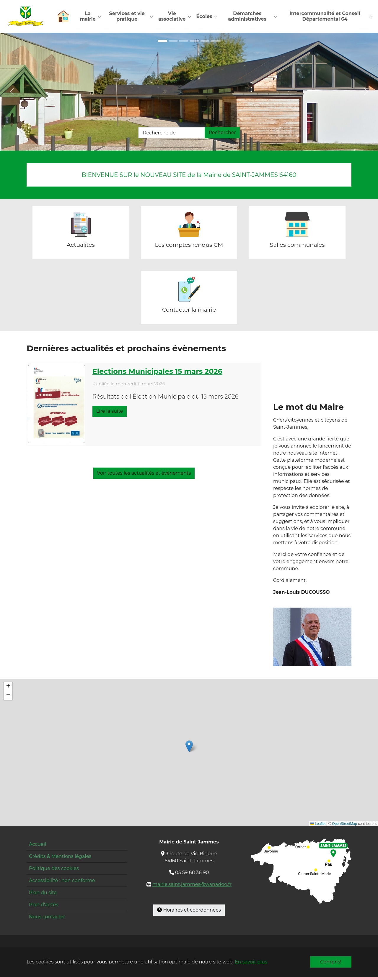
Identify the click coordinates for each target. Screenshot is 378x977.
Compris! (330, 962)
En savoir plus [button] (251, 962)
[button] (189, 747)
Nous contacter (47, 917)
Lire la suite (109, 411)
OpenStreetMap (344, 824)
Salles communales (297, 245)
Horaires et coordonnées (189, 910)
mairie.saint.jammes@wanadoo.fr (192, 885)
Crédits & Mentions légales (60, 857)
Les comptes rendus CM (189, 245)
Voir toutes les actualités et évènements (144, 473)
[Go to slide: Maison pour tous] (162, 41)
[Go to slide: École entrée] (173, 41)
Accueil (37, 845)
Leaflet (317, 824)
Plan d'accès (43, 905)
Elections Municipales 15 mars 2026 (157, 372)
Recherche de (159, 133)
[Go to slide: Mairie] (194, 41)
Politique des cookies (54, 869)
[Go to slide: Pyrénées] (215, 41)
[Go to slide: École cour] (183, 41)
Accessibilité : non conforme (62, 881)
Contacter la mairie (189, 309)
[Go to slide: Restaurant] (205, 41)
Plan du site (43, 893)
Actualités (81, 245)
